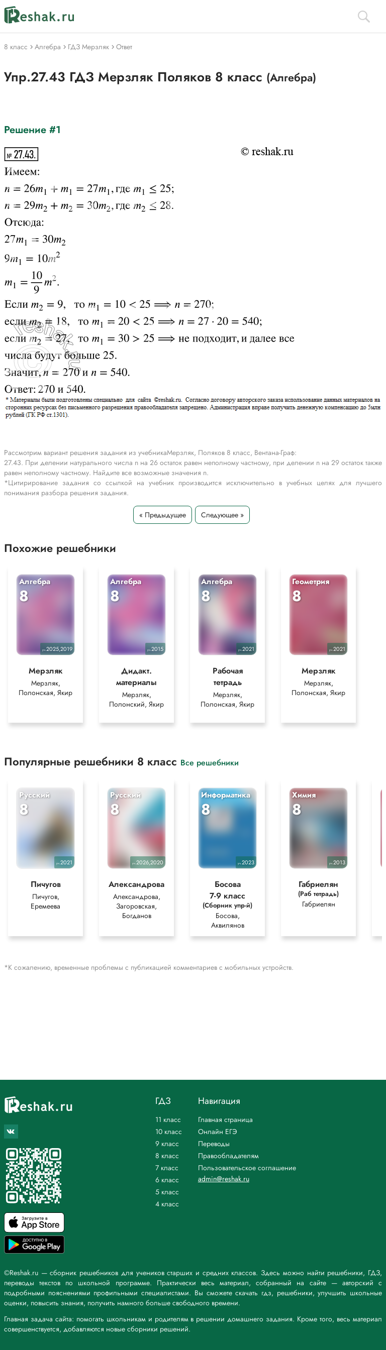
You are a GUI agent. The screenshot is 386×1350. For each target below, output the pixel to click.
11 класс (168, 1119)
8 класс (167, 1156)
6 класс (167, 1180)
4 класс (167, 1204)
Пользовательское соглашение (247, 1168)
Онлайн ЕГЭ (217, 1132)
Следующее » (222, 515)
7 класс (166, 1168)
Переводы (214, 1144)
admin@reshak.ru (223, 1179)
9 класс (167, 1144)
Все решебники (209, 763)
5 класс (167, 1192)
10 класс (168, 1132)
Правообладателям (228, 1156)
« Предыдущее (162, 515)
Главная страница (225, 1119)
